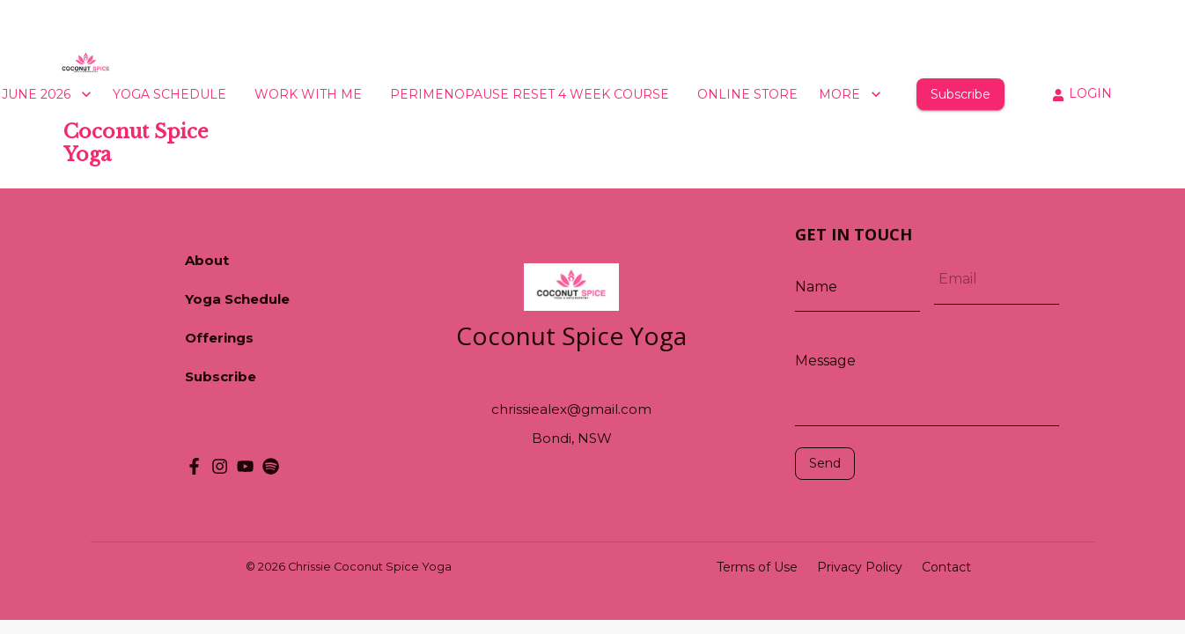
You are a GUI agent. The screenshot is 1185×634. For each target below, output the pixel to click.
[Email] (996, 278)
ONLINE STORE (747, 94)
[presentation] (874, 506)
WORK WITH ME (308, 94)
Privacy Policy (859, 567)
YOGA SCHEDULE (169, 94)
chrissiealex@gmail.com (571, 409)
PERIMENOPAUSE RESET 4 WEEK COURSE (529, 94)
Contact (946, 567)
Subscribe (960, 94)
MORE (850, 94)
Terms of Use (757, 567)
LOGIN (1082, 93)
